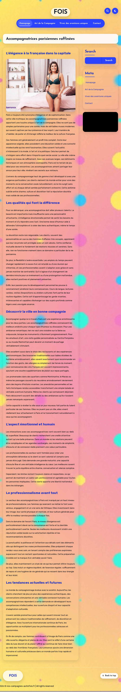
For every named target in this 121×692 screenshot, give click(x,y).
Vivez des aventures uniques (74, 23)
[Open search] (107, 11)
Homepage (24, 23)
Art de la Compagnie (45, 23)
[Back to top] (109, 678)
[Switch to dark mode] (115, 11)
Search (108, 60)
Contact (97, 23)
